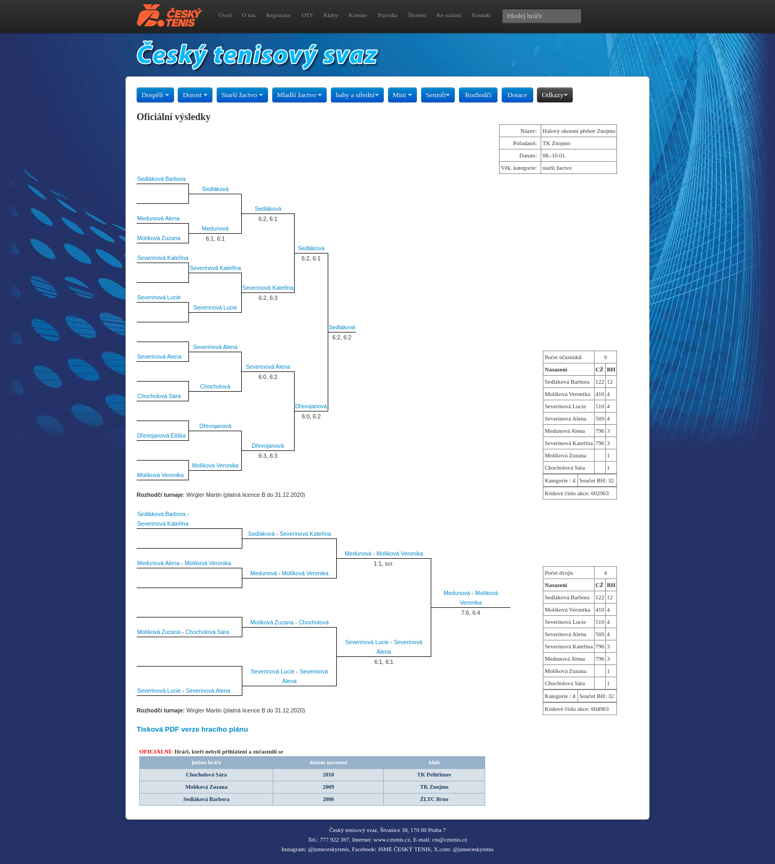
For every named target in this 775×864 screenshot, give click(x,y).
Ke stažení (449, 15)
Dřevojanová (311, 406)
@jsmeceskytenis (328, 849)
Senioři (438, 95)
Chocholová (215, 386)
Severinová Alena (215, 347)
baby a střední (357, 95)
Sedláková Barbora (161, 179)
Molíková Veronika (215, 465)
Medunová (215, 228)
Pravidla (388, 15)
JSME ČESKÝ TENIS (404, 849)
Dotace (517, 95)
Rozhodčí (478, 95)
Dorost (195, 95)
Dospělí (155, 95)
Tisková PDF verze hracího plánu (192, 729)
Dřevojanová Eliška (161, 435)
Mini (403, 95)
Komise (358, 15)
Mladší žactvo (299, 95)
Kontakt (481, 15)
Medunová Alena (158, 218)
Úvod (224, 15)
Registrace (278, 15)
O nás (248, 15)
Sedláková (215, 189)
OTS (307, 15)
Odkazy (554, 95)
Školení (417, 15)
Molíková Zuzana (158, 238)
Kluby (330, 15)
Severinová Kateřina (162, 258)
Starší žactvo (242, 95)
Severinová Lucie (159, 297)
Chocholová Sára (159, 396)
